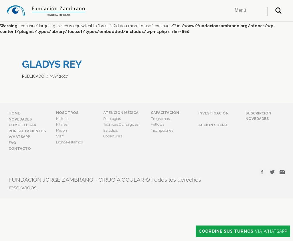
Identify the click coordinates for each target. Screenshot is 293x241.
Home (14, 113)
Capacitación (165, 112)
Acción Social (213, 125)
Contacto (20, 148)
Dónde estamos (69, 142)
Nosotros (67, 112)
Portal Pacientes (27, 131)
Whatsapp (19, 137)
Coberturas (112, 136)
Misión (61, 130)
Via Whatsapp (243, 231)
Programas (160, 118)
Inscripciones (162, 130)
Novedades (20, 119)
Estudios (110, 130)
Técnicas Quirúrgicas (120, 124)
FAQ (12, 143)
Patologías (112, 118)
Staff (60, 136)
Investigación (213, 113)
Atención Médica (120, 112)
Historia (62, 118)
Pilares (62, 124)
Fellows (157, 124)
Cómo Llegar (22, 125)
